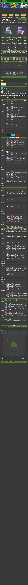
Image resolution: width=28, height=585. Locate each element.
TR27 (1, 213)
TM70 (1, 281)
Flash (3, 281)
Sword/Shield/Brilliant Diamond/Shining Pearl (8, 95)
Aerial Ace (3, 263)
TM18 (1, 243)
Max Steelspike (2, 317)
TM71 (1, 178)
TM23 (1, 150)
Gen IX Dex (3, 20)
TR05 (1, 190)
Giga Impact (3, 279)
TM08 (1, 139)
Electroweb (3, 183)
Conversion (3, 104)
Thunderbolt (3, 195)
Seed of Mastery (9, 68)
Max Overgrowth (2, 315)
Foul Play (3, 224)
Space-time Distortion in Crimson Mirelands (15, 85)
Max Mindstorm (2, 310)
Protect (3, 155)
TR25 (1, 209)
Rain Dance (3, 160)
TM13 (1, 233)
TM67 (1, 277)
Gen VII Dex (14, 20)
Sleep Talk (3, 213)
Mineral (22, 65)
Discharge (3, 122)
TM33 (1, 160)
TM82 (1, 183)
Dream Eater (3, 290)
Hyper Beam (3, 139)
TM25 (1, 155)
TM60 (1, 169)
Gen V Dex (25, 20)
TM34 (1, 261)
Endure (3, 211)
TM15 (1, 238)
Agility (3, 202)
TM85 (1, 290)
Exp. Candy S (4, 68)
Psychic (3, 200)
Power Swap (3, 169)
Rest (2, 148)
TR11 (1, 200)
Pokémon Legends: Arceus (21, 95)
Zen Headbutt (3, 222)
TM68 (1, 279)
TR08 (1, 195)
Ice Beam (3, 190)
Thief (2, 150)
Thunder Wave (3, 146)
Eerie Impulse (3, 185)
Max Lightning (2, 301)
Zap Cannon (3, 132)
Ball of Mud (9, 64)
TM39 (1, 165)
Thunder (3, 252)
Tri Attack (3, 125)
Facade (3, 165)
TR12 (1, 202)
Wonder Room (3, 178)
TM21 (1, 148)
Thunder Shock (3, 111)
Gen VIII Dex (8, 20)
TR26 (1, 211)
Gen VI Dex (19, 20)
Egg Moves (26, 18)
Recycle (3, 277)
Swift (2, 167)
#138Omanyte (23, 358)
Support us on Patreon (13, 362)
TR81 (1, 224)
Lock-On (3, 130)
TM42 (1, 265)
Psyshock (3, 209)
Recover (3, 120)
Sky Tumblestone (4, 64)
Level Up (14, 97)
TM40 (1, 167)
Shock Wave (3, 261)
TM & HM (19, 97)
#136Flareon (4, 358)
